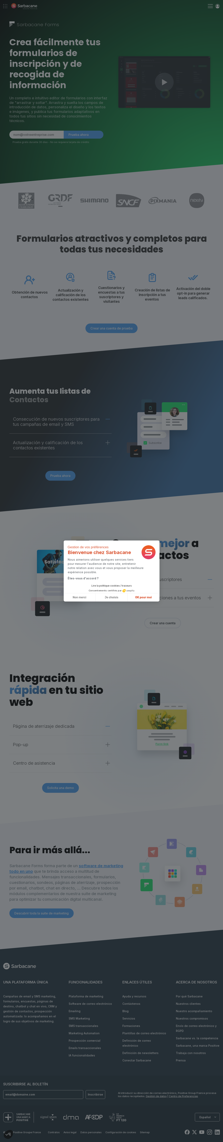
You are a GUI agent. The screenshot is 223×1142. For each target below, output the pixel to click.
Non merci (79, 597)
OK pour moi (143, 597)
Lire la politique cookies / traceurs (111, 585)
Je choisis (111, 597)
